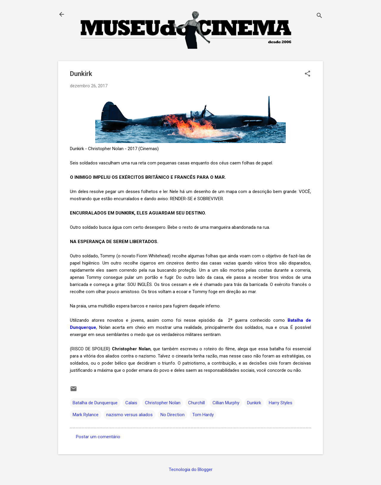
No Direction (172, 414)
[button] (307, 74)
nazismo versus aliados (129, 414)
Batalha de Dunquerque (95, 402)
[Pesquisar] (319, 16)
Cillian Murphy (226, 402)
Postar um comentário (98, 436)
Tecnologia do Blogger (191, 469)
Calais (131, 402)
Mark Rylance (86, 414)
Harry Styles (280, 402)
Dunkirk (254, 402)
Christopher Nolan (162, 402)
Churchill (196, 402)
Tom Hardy (203, 414)
